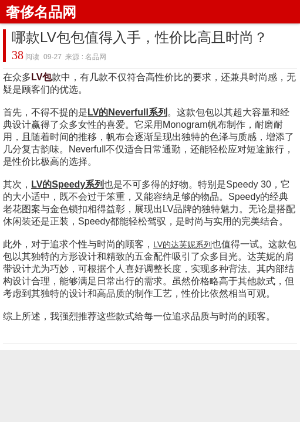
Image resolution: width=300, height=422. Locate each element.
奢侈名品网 (41, 12)
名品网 (95, 57)
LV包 (41, 77)
